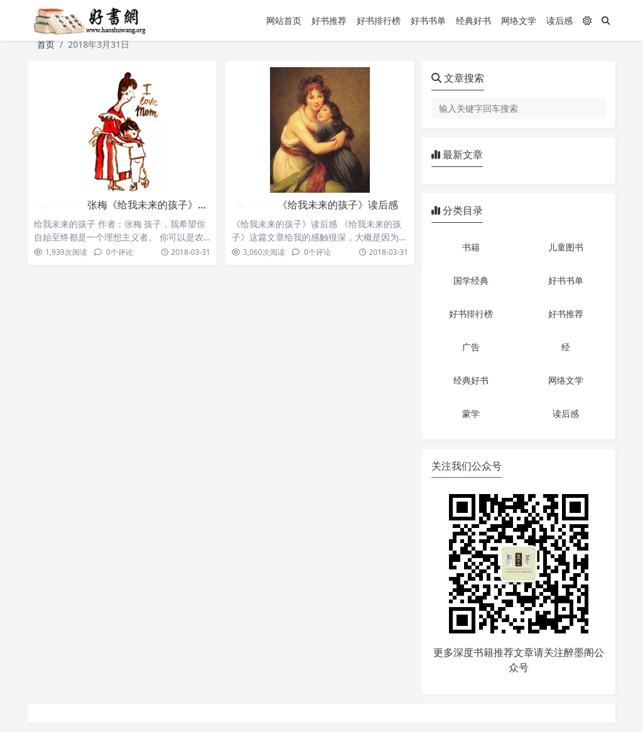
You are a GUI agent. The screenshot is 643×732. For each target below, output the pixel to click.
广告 (471, 347)
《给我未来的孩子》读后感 (338, 205)
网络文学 (518, 20)
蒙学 (471, 413)
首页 (46, 44)
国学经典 (471, 280)
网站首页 (283, 20)
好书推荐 (329, 20)
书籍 (471, 247)
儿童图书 (565, 247)
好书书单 (428, 20)
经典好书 (473, 20)
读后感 (559, 20)
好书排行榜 (379, 20)
